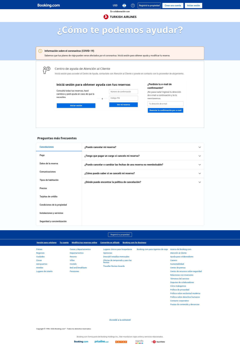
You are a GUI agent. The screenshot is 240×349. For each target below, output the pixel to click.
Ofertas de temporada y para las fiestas (117, 261)
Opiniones (107, 253)
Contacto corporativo (179, 301)
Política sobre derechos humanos (185, 297)
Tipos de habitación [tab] (49, 180)
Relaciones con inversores (181, 275)
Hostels (73, 264)
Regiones (40, 253)
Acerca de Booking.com (180, 249)
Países (39, 249)
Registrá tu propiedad (120, 234)
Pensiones (74, 271)
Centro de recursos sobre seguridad (186, 271)
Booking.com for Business (134, 242)
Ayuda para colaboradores (181, 256)
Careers (173, 260)
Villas (72, 260)
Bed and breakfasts (78, 267)
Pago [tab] (42, 155)
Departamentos (77, 253)
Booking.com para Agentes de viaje (152, 249)
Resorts (73, 256)
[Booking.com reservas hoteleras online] (49, 5)
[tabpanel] (143, 164)
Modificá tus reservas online (84, 242)
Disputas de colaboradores (182, 282)
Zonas (39, 260)
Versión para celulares (46, 242)
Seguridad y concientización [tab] (53, 221)
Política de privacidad (179, 290)
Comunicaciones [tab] (48, 172)
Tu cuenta (64, 242)
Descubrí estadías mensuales (116, 256)
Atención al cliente (178, 253)
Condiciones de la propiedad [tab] (53, 205)
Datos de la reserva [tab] (49, 163)
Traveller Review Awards (114, 266)
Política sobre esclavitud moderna (185, 293)
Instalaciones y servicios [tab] (51, 213)
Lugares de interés (44, 271)
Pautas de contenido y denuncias (184, 304)
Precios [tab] (43, 188)
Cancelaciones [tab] (47, 147)
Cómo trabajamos (178, 286)
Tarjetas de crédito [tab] (48, 196)
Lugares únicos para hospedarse (117, 249)
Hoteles (39, 267)
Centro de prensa (177, 267)
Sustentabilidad (177, 264)
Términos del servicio (179, 279)
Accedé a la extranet (120, 320)
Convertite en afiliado (109, 242)
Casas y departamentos (80, 249)
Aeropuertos (41, 264)
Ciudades (40, 256)
